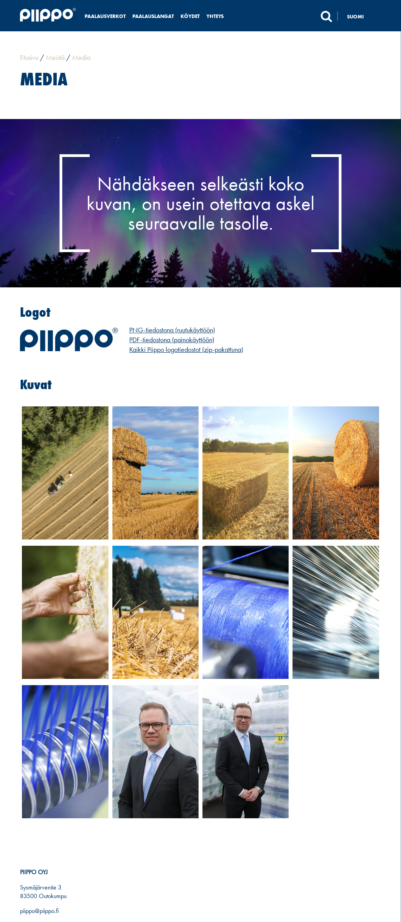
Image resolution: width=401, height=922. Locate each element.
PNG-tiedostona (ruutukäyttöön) (172, 329)
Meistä (55, 57)
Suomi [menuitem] (355, 16)
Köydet (190, 16)
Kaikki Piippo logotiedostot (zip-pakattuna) (186, 349)
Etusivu (29, 57)
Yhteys (215, 16)
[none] (359, 16)
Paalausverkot (105, 16)
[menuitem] (359, 16)
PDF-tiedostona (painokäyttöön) (171, 339)
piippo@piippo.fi (39, 911)
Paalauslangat (153, 16)
